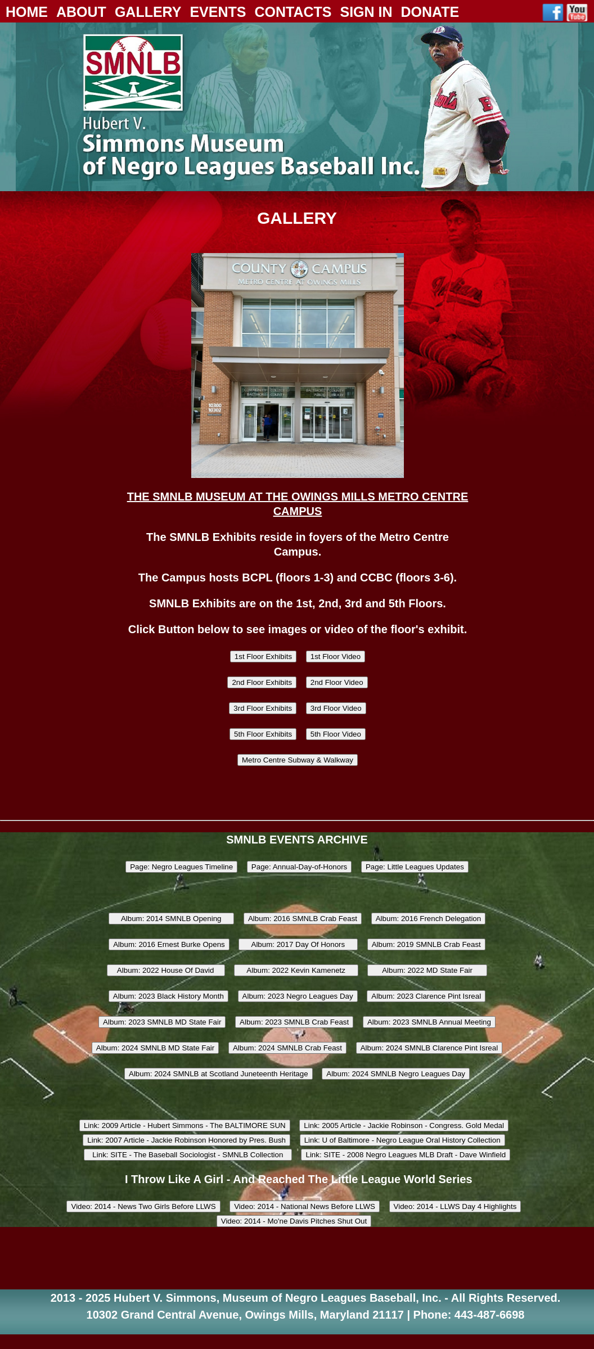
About (81, 12)
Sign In (366, 12)
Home (27, 12)
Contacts (292, 12)
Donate (430, 12)
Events (218, 12)
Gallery (148, 12)
